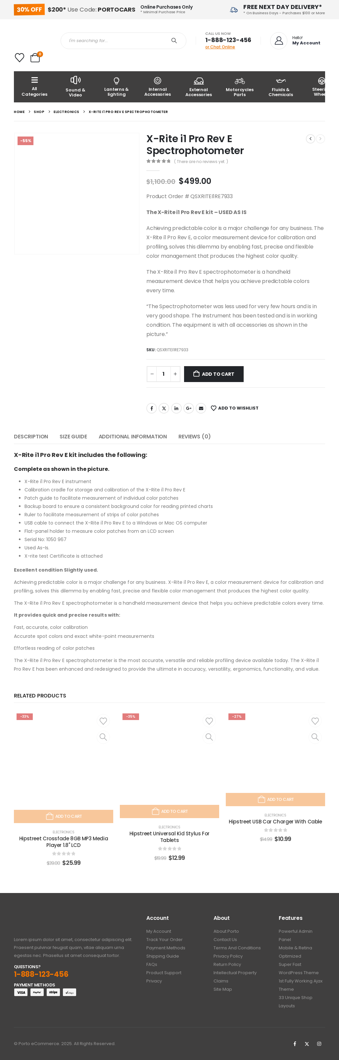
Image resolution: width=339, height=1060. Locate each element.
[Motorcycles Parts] (239, 86)
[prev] (310, 138)
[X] (307, 1043)
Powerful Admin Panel (296, 935)
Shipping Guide (162, 956)
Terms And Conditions (237, 948)
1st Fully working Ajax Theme (300, 985)
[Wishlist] (19, 57)
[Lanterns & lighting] (116, 86)
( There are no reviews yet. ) (201, 161)
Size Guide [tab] (73, 436)
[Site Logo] (32, 40)
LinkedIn (176, 408)
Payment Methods (165, 948)
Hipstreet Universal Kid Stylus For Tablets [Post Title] (169, 837)
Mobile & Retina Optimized (295, 952)
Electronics (63, 832)
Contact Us (225, 939)
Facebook (151, 408)
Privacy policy (228, 956)
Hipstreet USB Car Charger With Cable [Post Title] (275, 821)
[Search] (174, 41)
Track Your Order (164, 939)
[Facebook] (294, 1043)
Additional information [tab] (133, 436)
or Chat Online (220, 47)
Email (201, 408)
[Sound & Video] (75, 86)
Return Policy (227, 964)
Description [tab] (31, 436)
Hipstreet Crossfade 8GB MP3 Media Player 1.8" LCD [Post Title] (63, 842)
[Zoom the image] (32, 918)
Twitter (164, 408)
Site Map (223, 989)
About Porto (226, 931)
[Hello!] (294, 40)
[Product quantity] (163, 374)
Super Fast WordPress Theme (299, 968)
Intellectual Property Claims (235, 977)
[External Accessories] (198, 86)
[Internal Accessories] (157, 86)
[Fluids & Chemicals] (280, 86)
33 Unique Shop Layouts (296, 1001)
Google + (188, 408)
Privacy (154, 981)
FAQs (151, 964)
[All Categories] (34, 86)
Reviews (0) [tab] (194, 436)
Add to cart (218, 374)
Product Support (163, 973)
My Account (158, 931)
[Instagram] (319, 1043)
